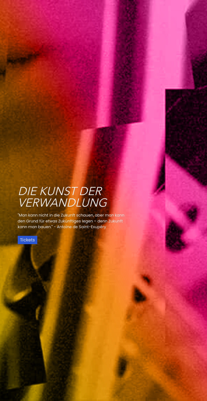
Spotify (110, 362)
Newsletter (156, 385)
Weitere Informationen (35, 212)
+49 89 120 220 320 (41, 375)
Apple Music (113, 375)
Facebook (69, 368)
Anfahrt (154, 360)
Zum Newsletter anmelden (48, 283)
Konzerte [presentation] (24, 82)
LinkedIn (68, 381)
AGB (152, 377)
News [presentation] (37, 82)
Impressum (156, 373)
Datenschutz (157, 369)
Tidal (109, 388)
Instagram (70, 362)
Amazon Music (115, 381)
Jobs (152, 364)
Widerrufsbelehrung (162, 381)
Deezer (110, 368)
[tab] (25, 82)
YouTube (69, 375)
